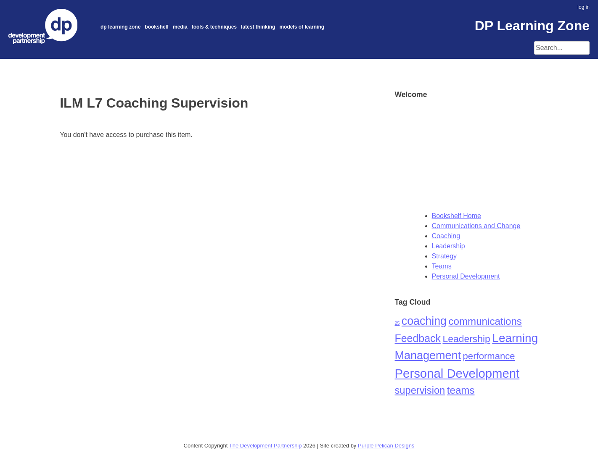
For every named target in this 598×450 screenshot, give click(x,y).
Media (180, 27)
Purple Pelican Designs (386, 445)
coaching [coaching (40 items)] (424, 321)
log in (583, 7)
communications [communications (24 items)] (485, 321)
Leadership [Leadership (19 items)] (466, 338)
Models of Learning (301, 27)
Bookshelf (157, 27)
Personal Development (466, 276)
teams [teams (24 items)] (461, 390)
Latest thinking (258, 27)
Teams (442, 266)
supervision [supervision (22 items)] (420, 390)
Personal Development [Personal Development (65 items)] (457, 373)
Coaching (446, 235)
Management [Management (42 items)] (428, 355)
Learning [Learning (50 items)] (515, 338)
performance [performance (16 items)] (489, 356)
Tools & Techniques (214, 27)
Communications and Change (476, 225)
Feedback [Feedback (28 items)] (418, 338)
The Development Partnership (265, 445)
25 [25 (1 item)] (397, 323)
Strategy (444, 256)
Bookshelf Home (456, 215)
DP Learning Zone (120, 27)
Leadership (448, 246)
